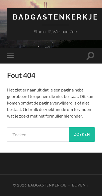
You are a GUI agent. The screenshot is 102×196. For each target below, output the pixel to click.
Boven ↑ (80, 185)
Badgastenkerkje (55, 17)
